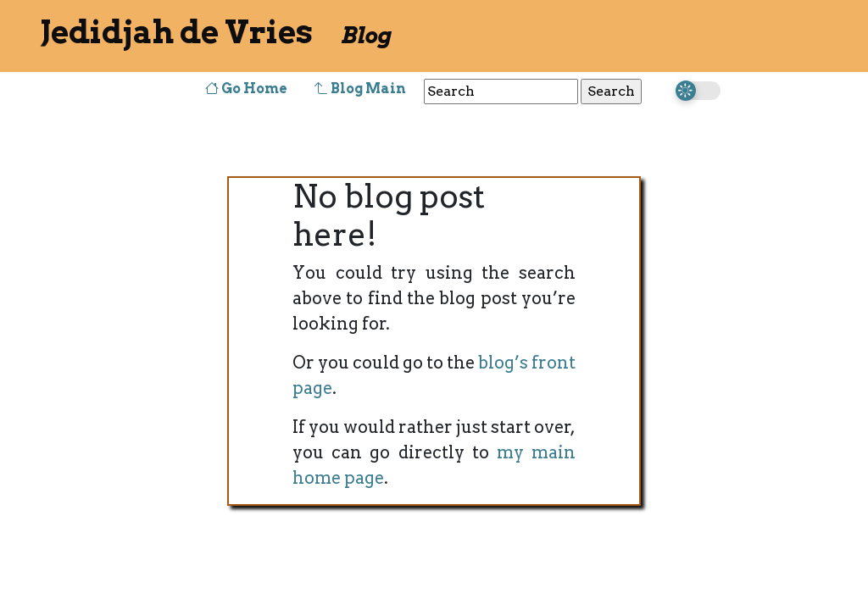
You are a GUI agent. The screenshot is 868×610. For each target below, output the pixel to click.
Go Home (246, 88)
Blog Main (360, 88)
